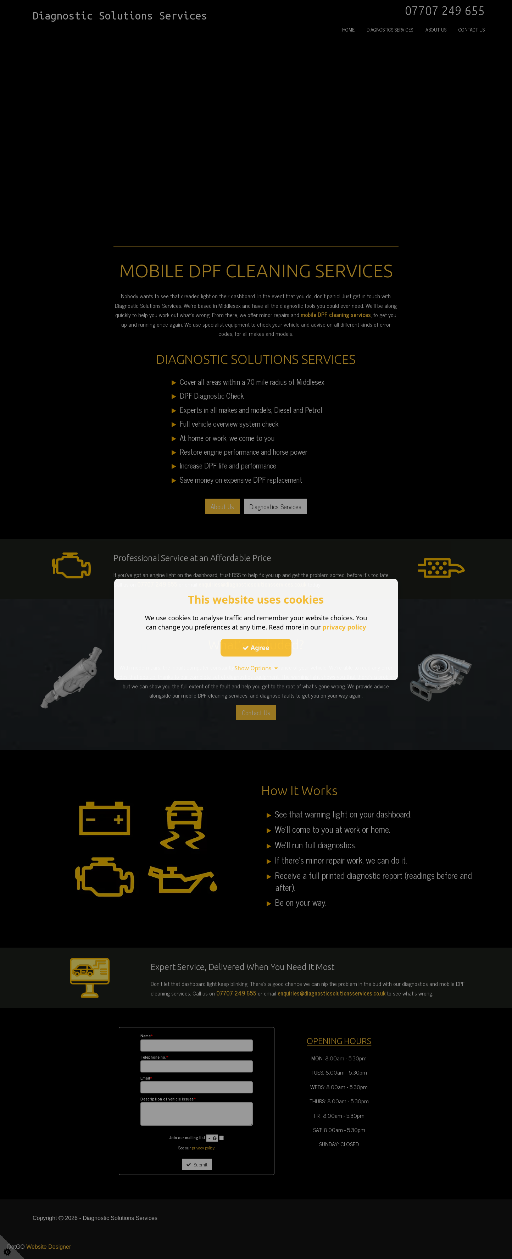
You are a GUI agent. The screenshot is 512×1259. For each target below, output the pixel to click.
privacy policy (344, 627)
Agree (256, 647)
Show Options (256, 668)
